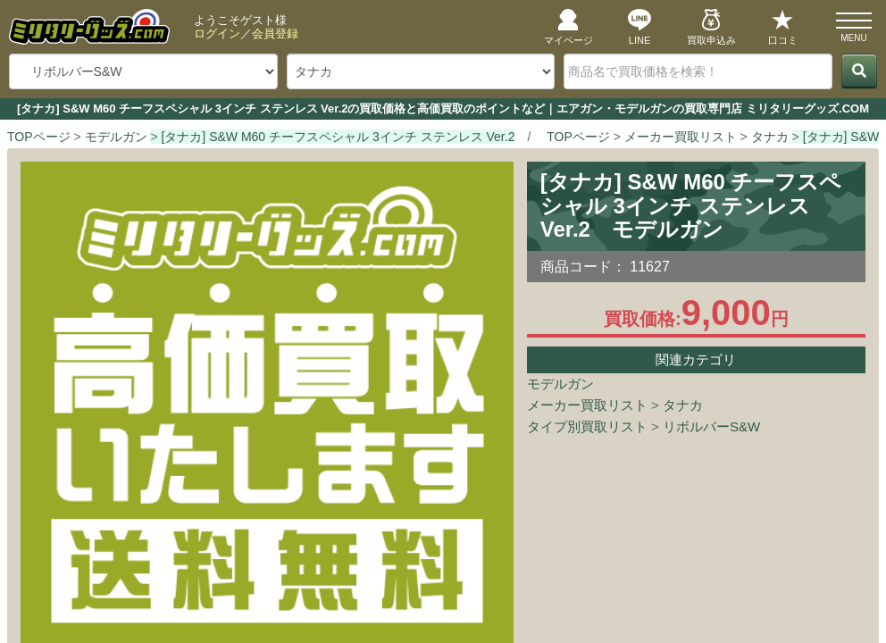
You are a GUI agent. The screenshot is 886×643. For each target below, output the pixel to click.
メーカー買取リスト (587, 405)
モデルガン (560, 383)
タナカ (683, 405)
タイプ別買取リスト (587, 426)
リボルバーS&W (711, 426)
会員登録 (275, 33)
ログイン (217, 33)
